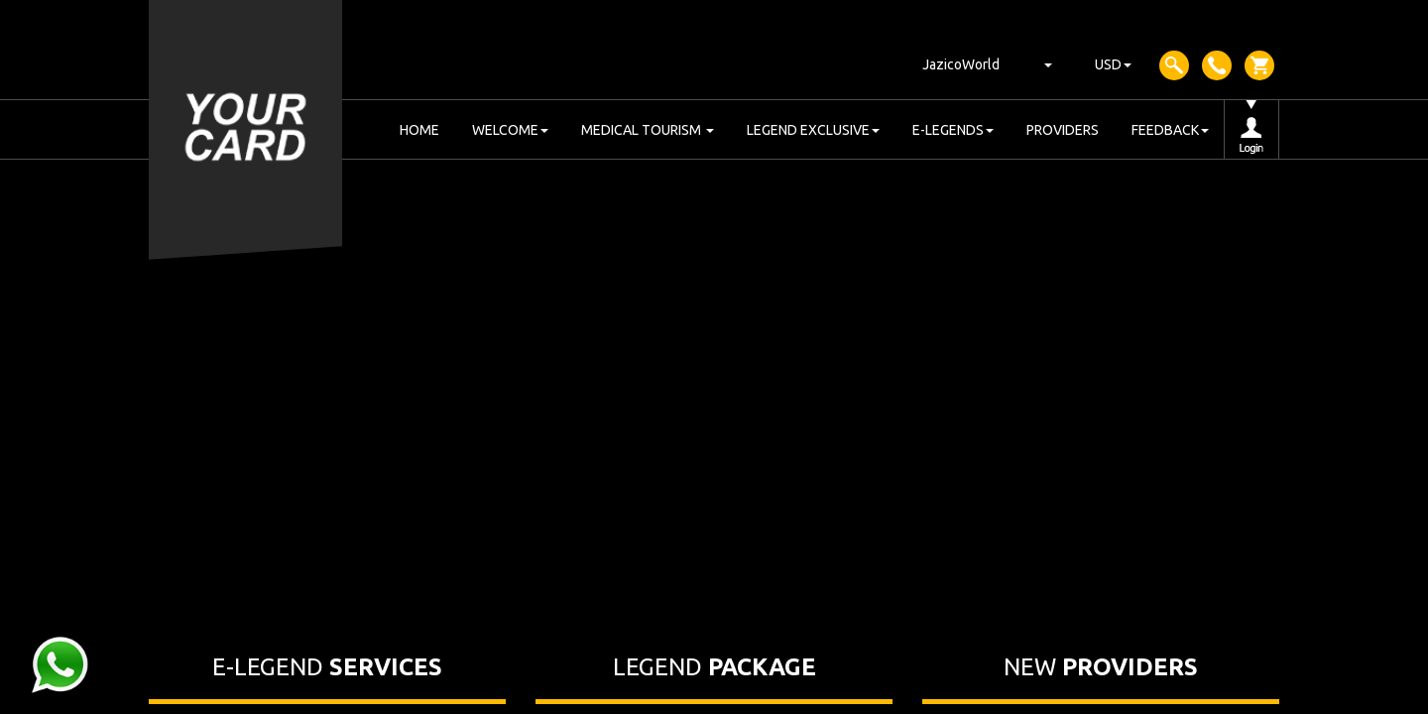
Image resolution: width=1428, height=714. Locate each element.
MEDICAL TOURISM (647, 130)
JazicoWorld (961, 64)
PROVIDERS (1062, 130)
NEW (1101, 667)
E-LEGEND (327, 667)
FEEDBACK (1170, 130)
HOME (419, 130)
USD (1113, 64)
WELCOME (510, 130)
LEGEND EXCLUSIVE (813, 130)
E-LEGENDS (953, 130)
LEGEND (714, 667)
